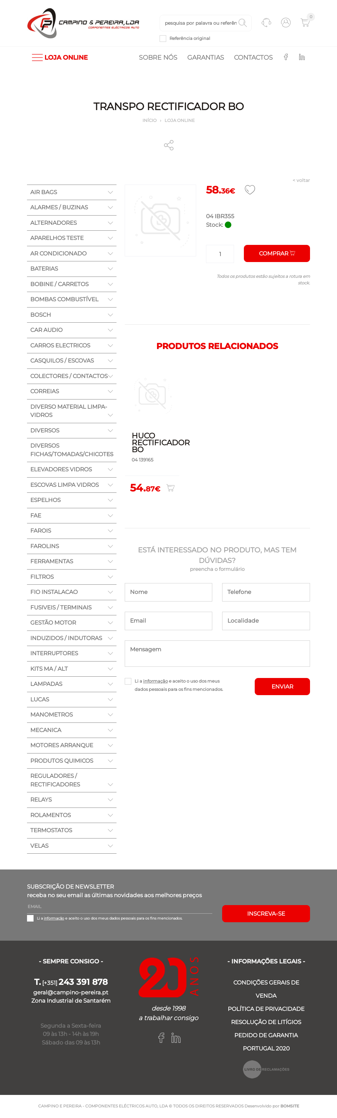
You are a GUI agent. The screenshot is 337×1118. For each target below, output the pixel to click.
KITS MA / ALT (49, 669)
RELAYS (41, 800)
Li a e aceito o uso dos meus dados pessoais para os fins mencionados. (179, 685)
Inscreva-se (266, 914)
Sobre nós (158, 58)
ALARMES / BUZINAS (59, 208)
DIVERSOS (44, 430)
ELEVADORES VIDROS (61, 470)
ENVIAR (282, 687)
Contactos (253, 58)
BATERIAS (44, 269)
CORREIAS (44, 392)
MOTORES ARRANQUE (61, 746)
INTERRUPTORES (54, 654)
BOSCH (40, 315)
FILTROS (42, 577)
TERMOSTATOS (51, 831)
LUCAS (39, 699)
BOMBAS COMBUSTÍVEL (64, 300)
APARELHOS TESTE (57, 238)
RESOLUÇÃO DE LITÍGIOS (266, 1022)
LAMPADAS (46, 684)
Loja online (180, 120)
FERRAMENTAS (51, 562)
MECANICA (45, 730)
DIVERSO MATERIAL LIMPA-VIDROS (68, 411)
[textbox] (206, 23)
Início (150, 120)
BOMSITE (289, 1106)
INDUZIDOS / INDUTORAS (66, 638)
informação (155, 681)
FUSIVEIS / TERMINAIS (60, 607)
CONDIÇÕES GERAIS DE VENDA (266, 990)
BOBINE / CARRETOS (59, 284)
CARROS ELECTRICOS (60, 345)
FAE (35, 516)
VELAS (39, 846)
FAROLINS (44, 546)
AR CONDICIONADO (58, 253)
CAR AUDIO (46, 330)
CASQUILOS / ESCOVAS (62, 361)
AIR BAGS (43, 192)
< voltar (301, 181)
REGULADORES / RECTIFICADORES (55, 780)
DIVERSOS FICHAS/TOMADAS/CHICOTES (71, 450)
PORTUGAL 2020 (266, 1049)
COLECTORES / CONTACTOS (69, 376)
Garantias (205, 58)
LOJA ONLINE (60, 57)
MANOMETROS (51, 715)
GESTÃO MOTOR (53, 623)
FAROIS (40, 531)
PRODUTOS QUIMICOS (61, 761)
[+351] (71, 983)
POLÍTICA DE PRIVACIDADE (266, 1009)
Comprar (277, 254)
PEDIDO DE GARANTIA (266, 1036)
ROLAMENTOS (50, 815)
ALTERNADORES (53, 223)
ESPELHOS (45, 500)
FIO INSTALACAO (54, 592)
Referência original (189, 38)
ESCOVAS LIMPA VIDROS (64, 485)
